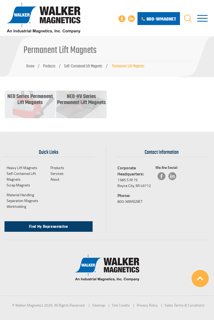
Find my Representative (48, 226)
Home (30, 66)
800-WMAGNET (129, 201)
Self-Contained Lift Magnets (83, 66)
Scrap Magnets (18, 185)
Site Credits (121, 305)
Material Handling (20, 194)
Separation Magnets (22, 200)
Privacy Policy (147, 305)
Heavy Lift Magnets (22, 167)
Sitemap (98, 305)
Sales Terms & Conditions (185, 305)
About (54, 179)
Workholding (16, 206)
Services (57, 173)
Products (49, 66)
